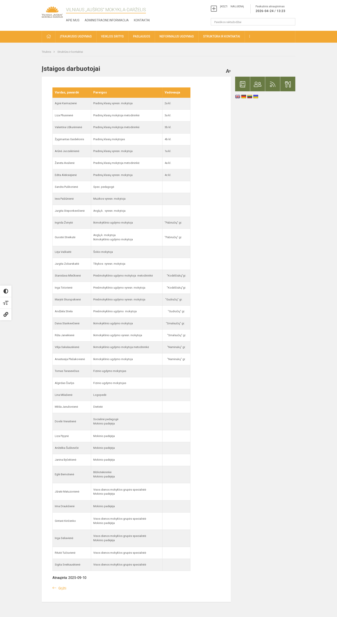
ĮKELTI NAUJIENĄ (232, 6)
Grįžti (62, 588)
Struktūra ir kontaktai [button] (221, 36)
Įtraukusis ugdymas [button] (76, 36)
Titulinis (47, 51)
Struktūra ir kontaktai (70, 51)
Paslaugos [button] (141, 36)
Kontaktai (142, 20)
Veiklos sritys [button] (112, 36)
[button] (48, 37)
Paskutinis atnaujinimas (270, 9)
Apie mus (73, 20)
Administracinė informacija (107, 20)
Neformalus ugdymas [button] (176, 36)
